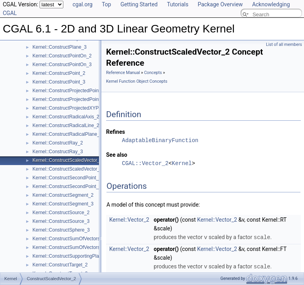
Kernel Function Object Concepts (136, 81)
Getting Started (139, 4)
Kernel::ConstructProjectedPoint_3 (68, 99)
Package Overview (220, 4)
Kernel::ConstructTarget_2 (59, 265)
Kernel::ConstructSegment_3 (62, 204)
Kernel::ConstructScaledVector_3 (67, 169)
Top (106, 4)
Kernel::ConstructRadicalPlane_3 (67, 134)
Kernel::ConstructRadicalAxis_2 (65, 117)
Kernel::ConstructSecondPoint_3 (66, 186)
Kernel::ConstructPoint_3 (58, 82)
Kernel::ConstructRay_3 (57, 151)
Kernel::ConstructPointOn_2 (61, 56)
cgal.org (82, 4)
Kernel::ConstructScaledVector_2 (67, 160)
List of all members (284, 44)
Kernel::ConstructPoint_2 (58, 73)
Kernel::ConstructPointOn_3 (61, 64)
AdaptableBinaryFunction (160, 140)
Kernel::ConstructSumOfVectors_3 (68, 247)
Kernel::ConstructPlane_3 (59, 47)
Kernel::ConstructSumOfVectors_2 (68, 238)
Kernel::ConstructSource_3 (60, 221)
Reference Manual (123, 72)
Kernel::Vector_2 (129, 220)
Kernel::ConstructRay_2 (57, 143)
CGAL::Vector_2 (145, 163)
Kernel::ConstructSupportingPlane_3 (71, 256)
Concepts (153, 72)
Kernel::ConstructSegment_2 (62, 195)
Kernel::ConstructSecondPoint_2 (66, 177)
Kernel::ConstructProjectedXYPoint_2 (72, 108)
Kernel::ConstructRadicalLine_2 (65, 125)
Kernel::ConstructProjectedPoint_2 (68, 90)
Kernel (182, 163)
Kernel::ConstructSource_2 (60, 212)
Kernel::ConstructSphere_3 (61, 230)
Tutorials (177, 4)
